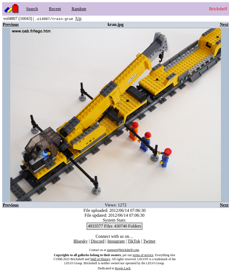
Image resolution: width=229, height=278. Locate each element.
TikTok (134, 241)
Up (79, 18)
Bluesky (80, 241)
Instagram (116, 241)
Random (79, 8)
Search (32, 8)
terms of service (143, 255)
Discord (98, 241)
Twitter (149, 241)
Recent (55, 8)
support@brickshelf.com (123, 250)
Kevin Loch (122, 268)
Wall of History (100, 259)
